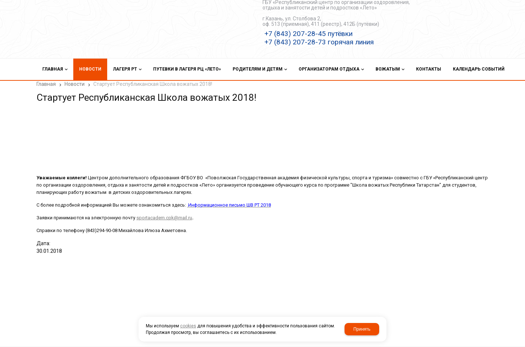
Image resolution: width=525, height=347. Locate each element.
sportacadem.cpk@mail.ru (164, 217)
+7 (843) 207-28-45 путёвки (308, 33)
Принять (361, 329)
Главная (46, 84)
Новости (75, 84)
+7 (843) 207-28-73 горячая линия (319, 42)
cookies (188, 325)
